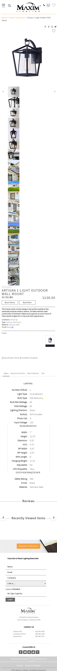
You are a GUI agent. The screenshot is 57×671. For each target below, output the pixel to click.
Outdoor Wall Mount (17, 18)
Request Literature (28, 546)
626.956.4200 (39, 631)
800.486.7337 (39, 636)
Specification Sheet (10, 358)
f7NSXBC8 (16, 589)
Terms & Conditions (32, 665)
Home (4, 18)
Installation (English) (29, 358)
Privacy (19, 665)
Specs (6, 373)
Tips (43, 373)
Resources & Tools (18, 373)
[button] (3, 92)
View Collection (33, 373)
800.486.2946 (39, 634)
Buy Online (27, 302)
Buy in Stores (10, 302)
